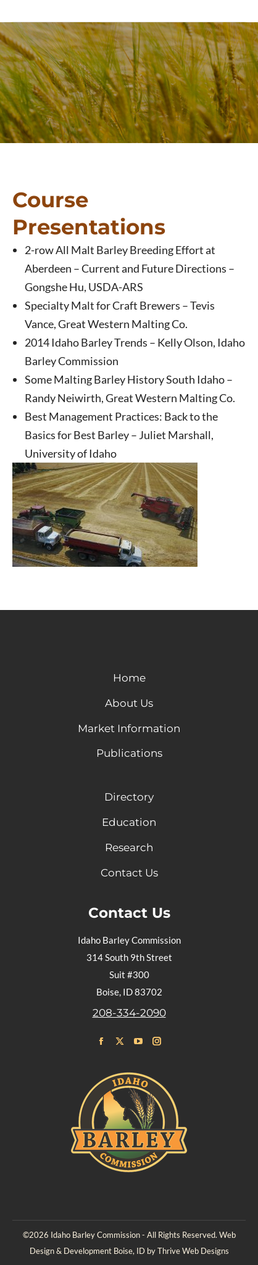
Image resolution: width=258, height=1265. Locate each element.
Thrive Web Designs (193, 1251)
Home (129, 678)
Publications (129, 753)
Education (129, 822)
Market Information (129, 728)
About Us (129, 703)
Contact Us (129, 873)
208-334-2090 (129, 1013)
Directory (129, 797)
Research (129, 847)
